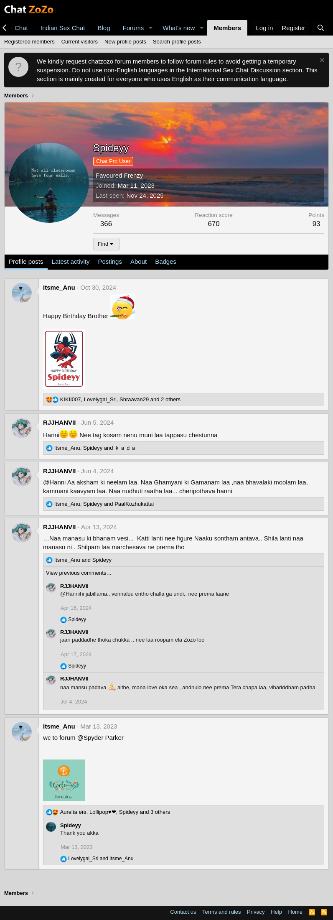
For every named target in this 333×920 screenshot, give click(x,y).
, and (98, 448)
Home (295, 912)
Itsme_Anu (59, 287)
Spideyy (70, 825)
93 (316, 224)
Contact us (183, 912)
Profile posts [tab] (26, 261)
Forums (133, 27)
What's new (179, 27)
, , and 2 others (120, 399)
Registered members (29, 41)
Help (276, 912)
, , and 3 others (115, 812)
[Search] (321, 28)
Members (227, 27)
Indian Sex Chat (63, 27)
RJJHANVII (59, 422)
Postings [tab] (110, 261)
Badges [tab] (165, 261)
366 (106, 224)
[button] (150, 28)
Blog (103, 27)
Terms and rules (221, 912)
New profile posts (125, 41)
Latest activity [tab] (71, 261)
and (83, 560)
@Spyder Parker (100, 737)
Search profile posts (177, 41)
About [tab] (138, 261)
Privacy (256, 912)
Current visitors (79, 41)
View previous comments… (79, 573)
